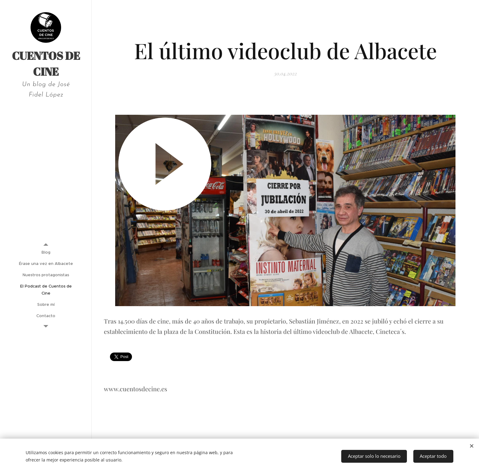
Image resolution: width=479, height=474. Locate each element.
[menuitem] (46, 252)
